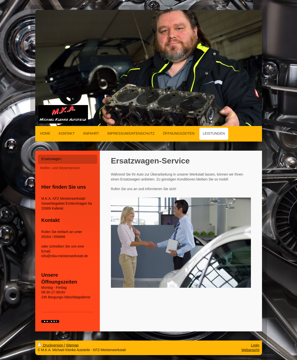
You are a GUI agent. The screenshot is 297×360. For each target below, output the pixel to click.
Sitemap (72, 345)
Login (255, 345)
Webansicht (251, 350)
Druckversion (51, 345)
